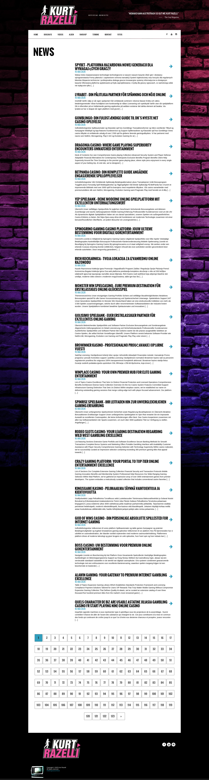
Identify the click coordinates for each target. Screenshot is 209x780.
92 (88, 694)
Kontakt (108, 34)
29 (129, 649)
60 (104, 671)
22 (71, 649)
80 (129, 683)
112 (112, 705)
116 (145, 705)
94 (104, 694)
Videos (60, 34)
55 (63, 671)
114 (129, 705)
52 (38, 671)
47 (137, 660)
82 (145, 683)
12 (129, 638)
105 (55, 705)
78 (112, 683)
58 (88, 671)
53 (46, 671)
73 (71, 683)
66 (153, 671)
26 (104, 649)
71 (55, 683)
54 (55, 671)
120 (88, 716)
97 (129, 694)
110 (96, 705)
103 (38, 705)
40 (79, 660)
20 (55, 649)
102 (170, 694)
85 (170, 683)
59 (96, 671)
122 (104, 716)
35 (38, 660)
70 (46, 683)
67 (162, 671)
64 (137, 671)
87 (46, 694)
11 (121, 638)
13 (137, 638)
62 (121, 671)
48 (145, 660)
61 (113, 671)
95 (112, 694)
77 (104, 683)
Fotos (119, 34)
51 (170, 660)
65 (145, 671)
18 (38, 649)
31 (145, 649)
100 (154, 694)
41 (88, 660)
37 (55, 660)
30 (137, 649)
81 (137, 683)
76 (96, 683)
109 (88, 705)
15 (154, 638)
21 (63, 649)
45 (121, 660)
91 (80, 694)
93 (96, 694)
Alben (71, 34)
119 (170, 705)
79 (121, 683)
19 (47, 649)
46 (129, 660)
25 (96, 649)
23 (79, 649)
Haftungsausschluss (53, 770)
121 (96, 716)
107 (71, 705)
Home (36, 34)
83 (153, 683)
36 (46, 660)
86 (38, 694)
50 (162, 660)
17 (171, 638)
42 (96, 660)
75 (88, 683)
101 (162, 694)
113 (121, 705)
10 (113, 638)
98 (137, 694)
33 (162, 649)
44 (112, 660)
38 (63, 660)
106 (63, 705)
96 (121, 694)
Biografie (48, 34)
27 (113, 649)
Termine (96, 34)
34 (170, 649)
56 (71, 671)
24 (88, 649)
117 (153, 705)
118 (162, 705)
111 (104, 705)
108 (80, 705)
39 (71, 660)
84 (162, 683)
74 (80, 683)
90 (71, 694)
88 (55, 694)
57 (80, 671)
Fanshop (83, 34)
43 (104, 660)
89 (63, 694)
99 (145, 694)
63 (129, 671)
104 (47, 705)
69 (38, 683)
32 (154, 649)
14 (145, 638)
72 (63, 683)
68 (170, 671)
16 (162, 638)
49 (153, 660)
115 (137, 705)
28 (121, 649)
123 (113, 716)
